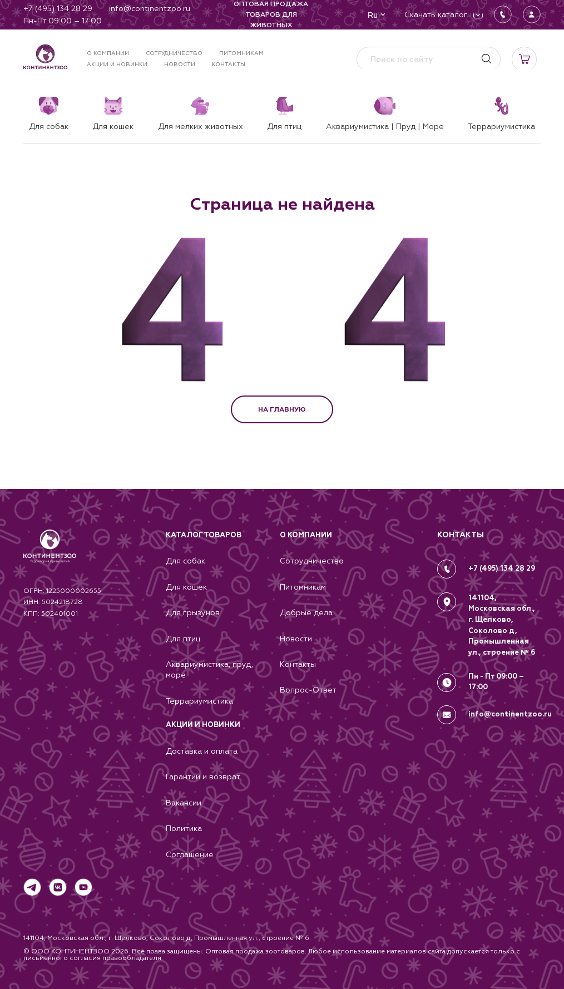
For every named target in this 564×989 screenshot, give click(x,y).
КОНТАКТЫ (460, 531)
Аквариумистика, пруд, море (209, 667)
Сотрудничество (174, 53)
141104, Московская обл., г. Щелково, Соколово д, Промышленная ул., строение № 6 (502, 620)
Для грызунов (193, 609)
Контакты (228, 64)
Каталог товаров (203, 531)
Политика (184, 828)
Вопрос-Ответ (308, 688)
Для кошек (186, 583)
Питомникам (241, 53)
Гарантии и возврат (203, 776)
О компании (108, 53)
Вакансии (183, 802)
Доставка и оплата (202, 749)
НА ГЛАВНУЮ (282, 409)
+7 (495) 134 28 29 (502, 564)
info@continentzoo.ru (510, 707)
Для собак (185, 557)
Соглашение (190, 854)
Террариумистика (199, 699)
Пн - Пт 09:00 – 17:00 (496, 676)
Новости (179, 64)
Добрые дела (306, 609)
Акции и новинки (117, 64)
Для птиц (183, 635)
